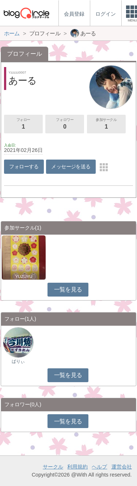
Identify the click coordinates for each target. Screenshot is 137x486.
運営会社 (121, 467)
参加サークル (106, 124)
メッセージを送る (70, 166)
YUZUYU (23, 276)
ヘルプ (99, 467)
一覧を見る (68, 289)
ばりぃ (18, 361)
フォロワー (64, 124)
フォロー (23, 124)
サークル (53, 467)
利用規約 (77, 467)
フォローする (24, 166)
